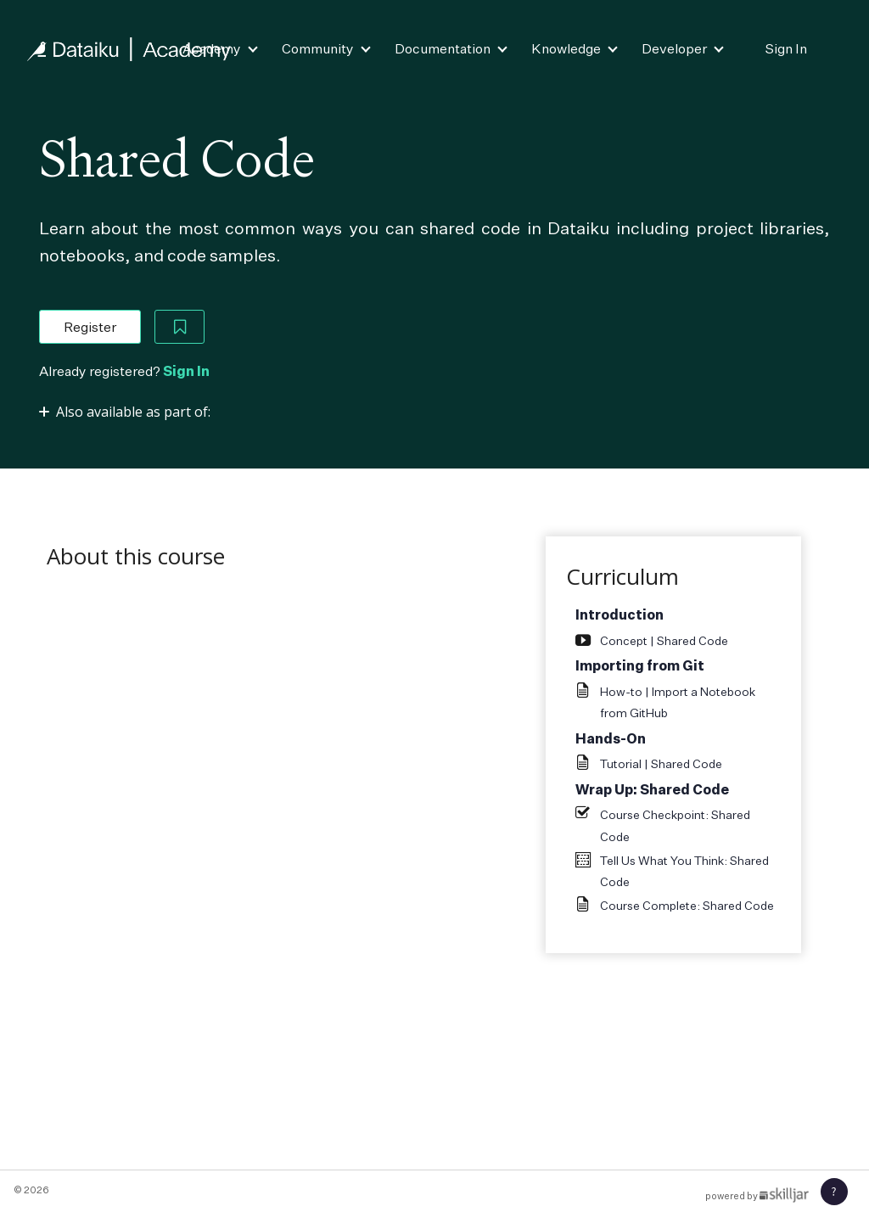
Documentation (443, 48)
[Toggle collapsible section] (124, 411)
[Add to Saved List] (179, 327)
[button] (834, 1191)
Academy (211, 48)
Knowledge (566, 48)
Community (318, 48)
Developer (674, 48)
